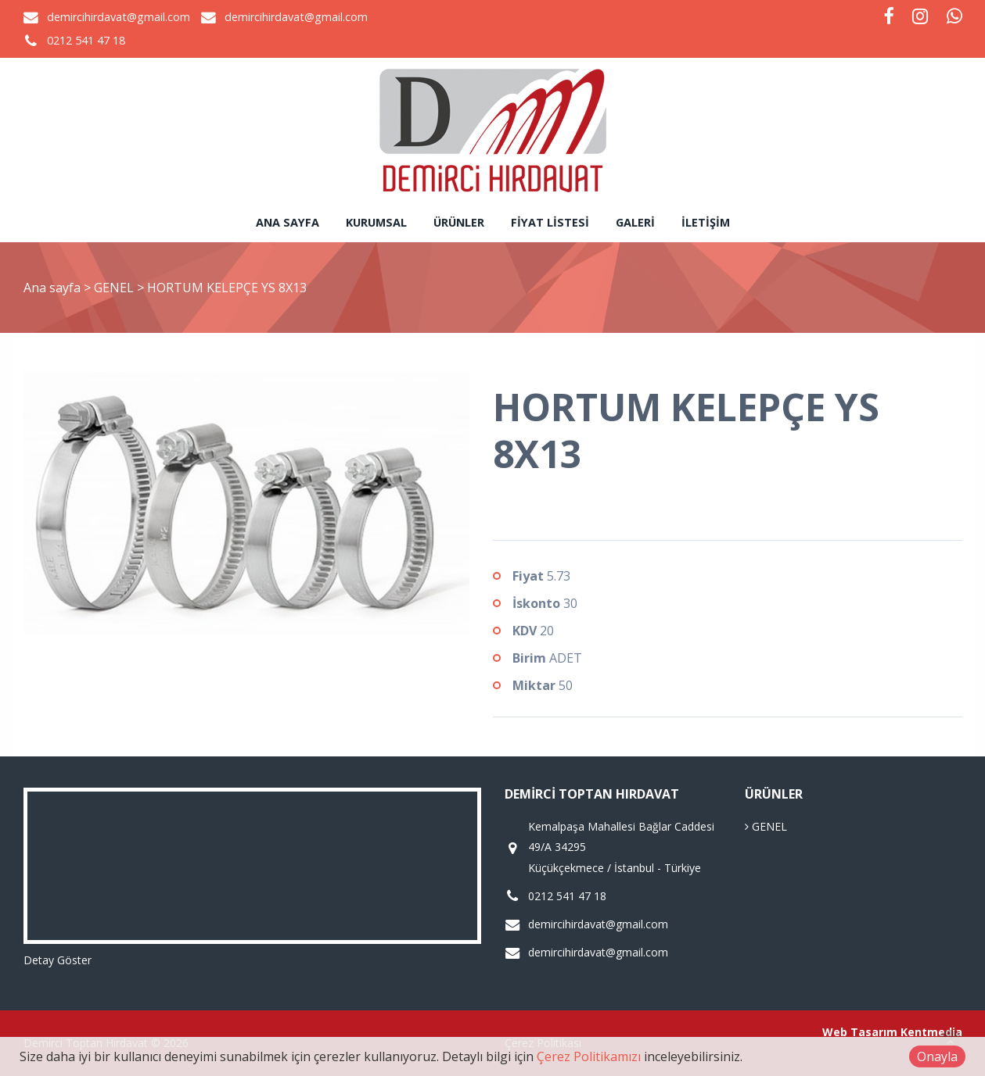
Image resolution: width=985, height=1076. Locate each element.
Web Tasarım (859, 1031)
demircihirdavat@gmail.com (118, 16)
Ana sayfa (287, 222)
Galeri (635, 222)
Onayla (937, 1056)
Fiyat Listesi (550, 222)
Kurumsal (376, 222)
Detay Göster (57, 960)
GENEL (115, 287)
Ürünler (458, 222)
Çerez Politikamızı (589, 1056)
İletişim (705, 222)
